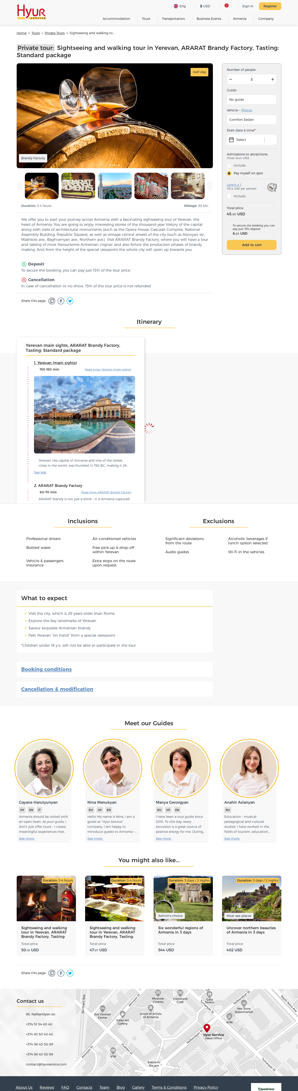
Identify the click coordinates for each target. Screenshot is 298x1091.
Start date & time (240, 130)
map (149, 1032)
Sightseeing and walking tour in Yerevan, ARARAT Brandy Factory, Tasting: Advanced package (44, 932)
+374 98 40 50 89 (39, 1044)
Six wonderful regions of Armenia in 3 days (180, 930)
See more (42, 472)
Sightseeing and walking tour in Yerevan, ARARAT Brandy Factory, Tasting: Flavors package (112, 932)
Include (240, 165)
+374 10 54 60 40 (39, 1024)
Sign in (247, 6)
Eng (180, 6)
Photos (246, 110)
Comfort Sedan (241, 120)
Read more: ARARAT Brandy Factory (106, 492)
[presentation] (20, 185)
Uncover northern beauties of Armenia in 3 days (251, 930)
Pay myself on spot (248, 173)
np (259, 69)
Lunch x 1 (234, 185)
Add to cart (251, 245)
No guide (236, 100)
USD (205, 6)
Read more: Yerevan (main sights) (108, 369)
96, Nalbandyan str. (41, 1014)
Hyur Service (31, 12)
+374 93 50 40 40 (39, 1034)
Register (270, 6)
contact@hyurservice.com (46, 1064)
